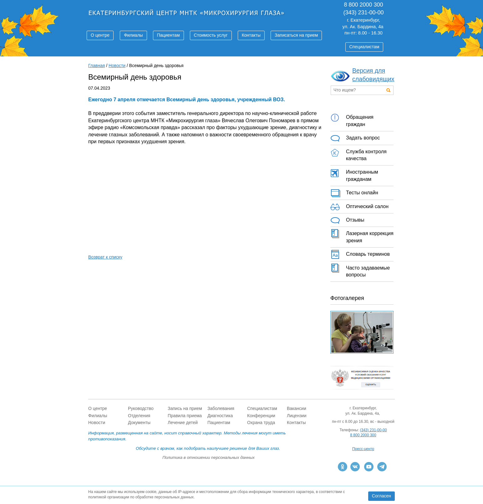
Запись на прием (185, 408)
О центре (100, 35)
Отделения (139, 415)
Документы (139, 422)
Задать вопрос (355, 138)
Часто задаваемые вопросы (360, 270)
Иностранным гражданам (354, 174)
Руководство (141, 408)
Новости (117, 65)
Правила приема (185, 415)
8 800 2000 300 (363, 435)
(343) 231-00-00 (373, 430)
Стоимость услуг (211, 35)
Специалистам (364, 46)
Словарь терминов (360, 254)
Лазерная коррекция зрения (362, 236)
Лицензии (296, 415)
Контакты (251, 35)
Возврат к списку (105, 257)
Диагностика (220, 415)
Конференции (261, 415)
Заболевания (220, 408)
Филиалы (133, 35)
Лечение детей (183, 422)
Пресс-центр (363, 449)
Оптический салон (359, 207)
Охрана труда (261, 422)
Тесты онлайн (354, 193)
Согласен (381, 495)
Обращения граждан (352, 120)
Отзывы (347, 220)
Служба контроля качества (358, 154)
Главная (96, 65)
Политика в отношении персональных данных (208, 457)
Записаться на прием (296, 35)
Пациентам (168, 35)
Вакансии (296, 408)
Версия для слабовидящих (373, 74)
